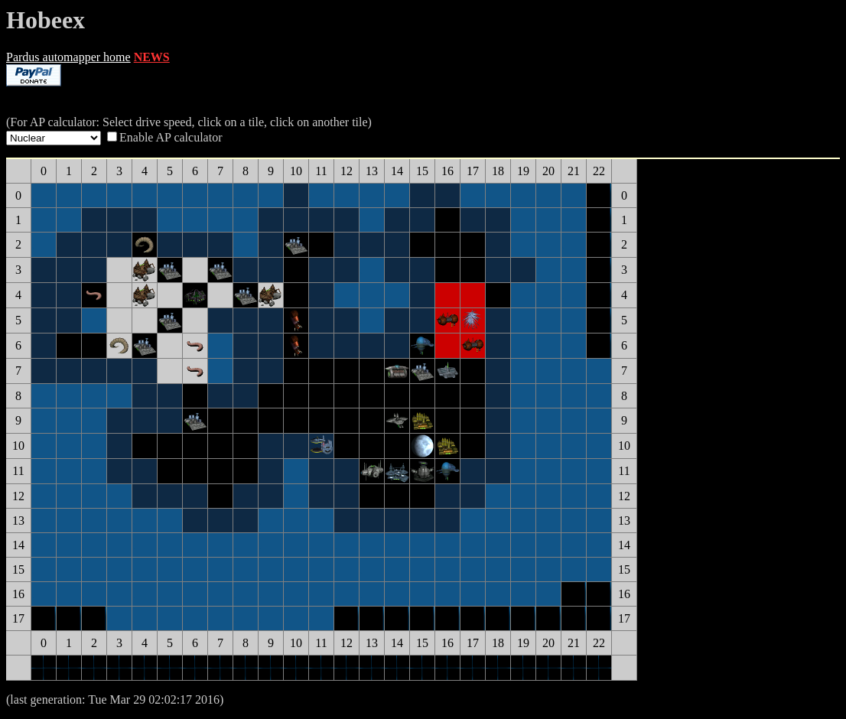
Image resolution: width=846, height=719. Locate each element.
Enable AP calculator (170, 137)
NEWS (152, 56)
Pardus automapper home (68, 56)
